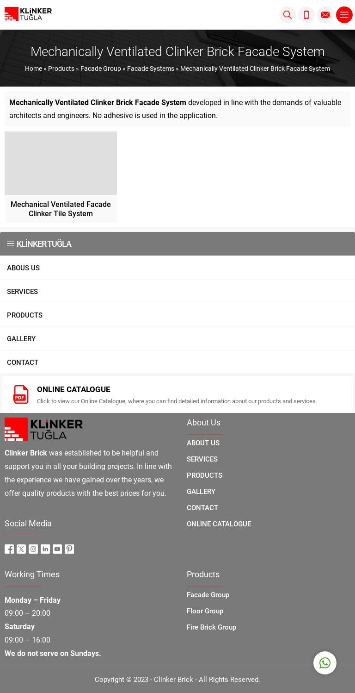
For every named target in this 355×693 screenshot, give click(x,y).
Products (61, 68)
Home (33, 68)
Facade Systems (150, 68)
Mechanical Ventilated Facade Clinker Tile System (61, 208)
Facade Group (100, 68)
